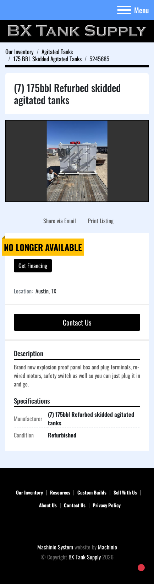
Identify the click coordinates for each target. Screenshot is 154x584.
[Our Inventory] (19, 51)
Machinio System (55, 547)
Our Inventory (29, 492)
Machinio (107, 547)
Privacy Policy (107, 505)
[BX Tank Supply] (77, 527)
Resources (60, 492)
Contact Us (77, 322)
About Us (48, 505)
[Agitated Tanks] (57, 51)
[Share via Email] (58, 220)
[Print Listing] (99, 220)
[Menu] (124, 10)
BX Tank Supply (84, 557)
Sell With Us (125, 492)
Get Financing (32, 265)
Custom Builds (91, 492)
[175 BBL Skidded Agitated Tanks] (47, 58)
